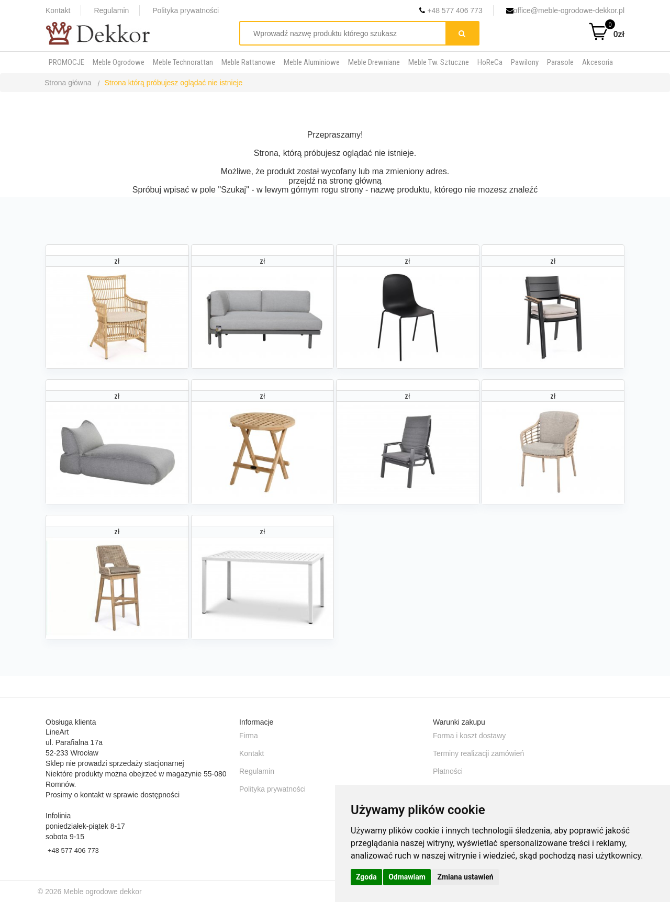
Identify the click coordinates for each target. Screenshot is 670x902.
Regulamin (111, 10)
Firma (248, 735)
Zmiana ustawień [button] (465, 877)
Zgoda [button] (366, 877)
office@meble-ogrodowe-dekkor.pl (565, 10)
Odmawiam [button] (407, 877)
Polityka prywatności (185, 10)
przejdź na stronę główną (335, 180)
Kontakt (58, 10)
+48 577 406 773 (450, 10)
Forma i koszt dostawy (469, 735)
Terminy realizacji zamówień (478, 753)
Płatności (448, 771)
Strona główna (68, 82)
